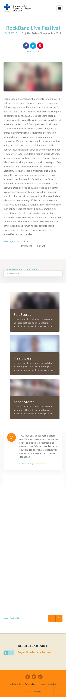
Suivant (41, 245)
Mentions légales (48, 684)
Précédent (26, 245)
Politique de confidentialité (22, 684)
